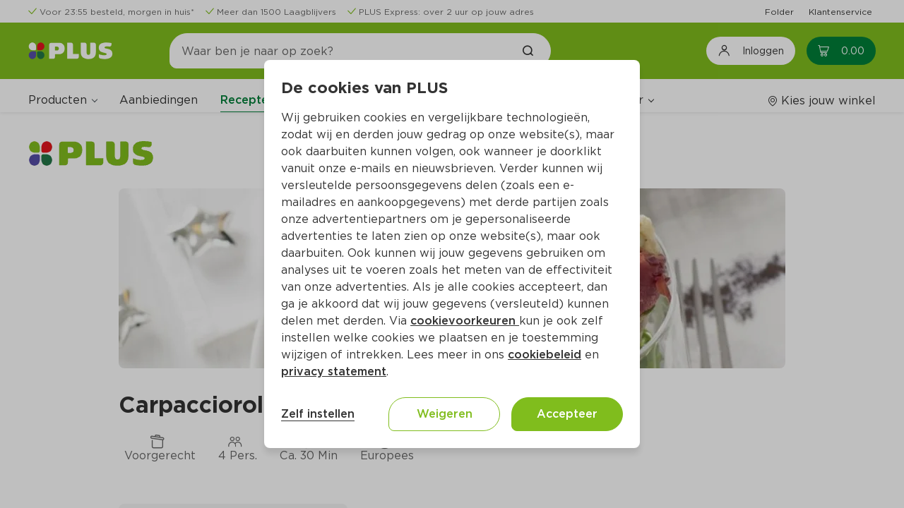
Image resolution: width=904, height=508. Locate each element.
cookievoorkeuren (464, 320)
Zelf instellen (318, 414)
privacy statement (333, 371)
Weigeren (444, 414)
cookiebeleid (544, 354)
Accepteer (567, 414)
